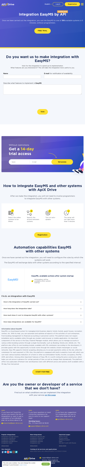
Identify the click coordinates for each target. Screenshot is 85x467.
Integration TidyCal (36, 439)
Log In (58, 4)
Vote (42, 112)
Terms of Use (63, 436)
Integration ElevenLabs (37, 436)
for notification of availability (58, 73)
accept (45, 464)
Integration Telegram (8, 439)
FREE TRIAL (42, 31)
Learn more (23, 465)
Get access (62, 162)
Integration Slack (6, 443)
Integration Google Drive (9, 441)
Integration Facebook (8, 438)
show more (5, 445)
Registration (72, 4)
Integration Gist (35, 443)
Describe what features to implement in (22, 83)
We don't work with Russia (67, 443)
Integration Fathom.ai (37, 438)
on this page (50, 395)
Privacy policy (63, 438)
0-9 (65, 451)
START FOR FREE (42, 372)
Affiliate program (64, 439)
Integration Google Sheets (10, 436)
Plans (60, 441)
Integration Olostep (36, 441)
